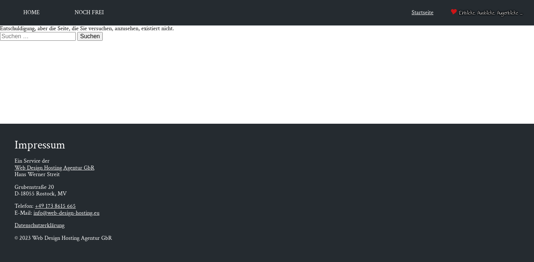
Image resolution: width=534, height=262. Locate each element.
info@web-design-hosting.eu (66, 213)
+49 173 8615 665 (55, 206)
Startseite (422, 12)
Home (31, 12)
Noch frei (89, 12)
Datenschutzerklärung (39, 225)
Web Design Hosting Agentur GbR (54, 168)
